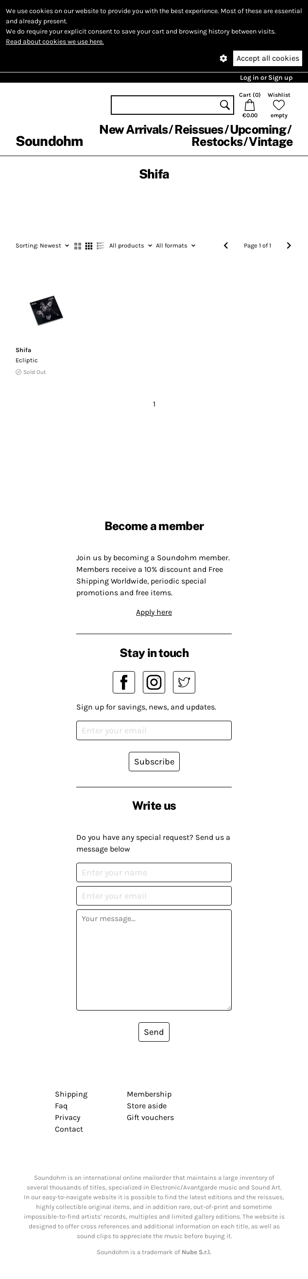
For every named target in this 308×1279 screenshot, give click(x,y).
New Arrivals (133, 129)
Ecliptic (27, 360)
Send (154, 1032)
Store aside (147, 1105)
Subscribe (154, 761)
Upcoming (258, 129)
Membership (149, 1094)
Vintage (270, 141)
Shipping (71, 1094)
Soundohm (49, 141)
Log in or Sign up (266, 77)
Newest (42, 245)
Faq (61, 1105)
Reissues (198, 129)
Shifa (23, 350)
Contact (69, 1129)
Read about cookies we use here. (55, 41)
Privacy (67, 1117)
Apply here (154, 612)
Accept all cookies (268, 58)
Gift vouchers (150, 1117)
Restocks (216, 141)
